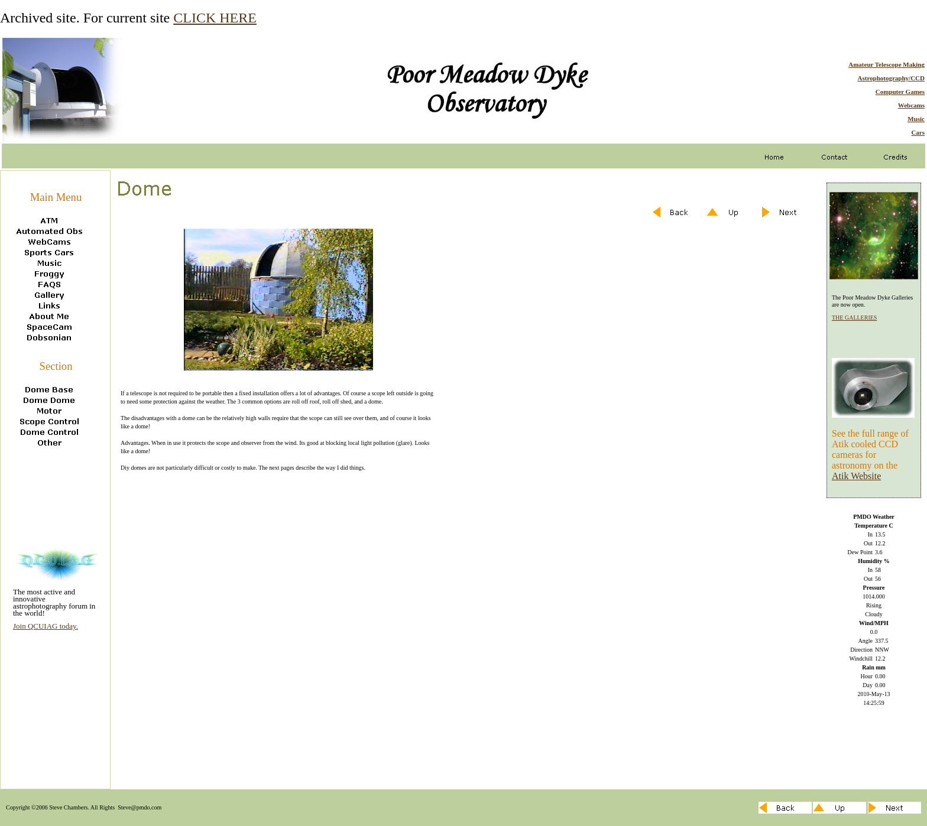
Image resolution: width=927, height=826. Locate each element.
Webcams (911, 105)
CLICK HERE (215, 17)
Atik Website (856, 476)
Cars (918, 132)
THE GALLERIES (854, 317)
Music (916, 118)
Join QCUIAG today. (45, 626)
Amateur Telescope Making (886, 64)
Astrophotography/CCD (891, 78)
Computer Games (900, 91)
